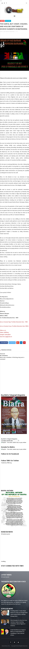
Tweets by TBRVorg (6, 462)
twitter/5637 (14, 568)
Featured (8, 20)
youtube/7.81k (24, 568)
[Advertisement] (14, 476)
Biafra (2, 20)
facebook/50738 (5, 568)
